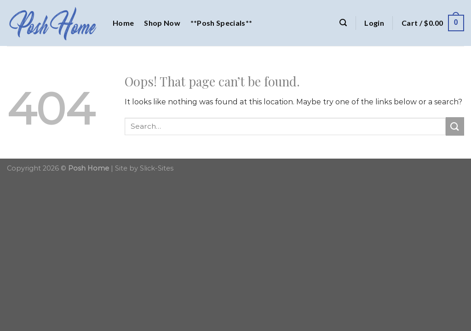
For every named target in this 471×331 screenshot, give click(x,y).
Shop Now (162, 22)
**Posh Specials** (221, 22)
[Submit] (455, 126)
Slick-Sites (156, 168)
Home (123, 22)
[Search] (343, 23)
